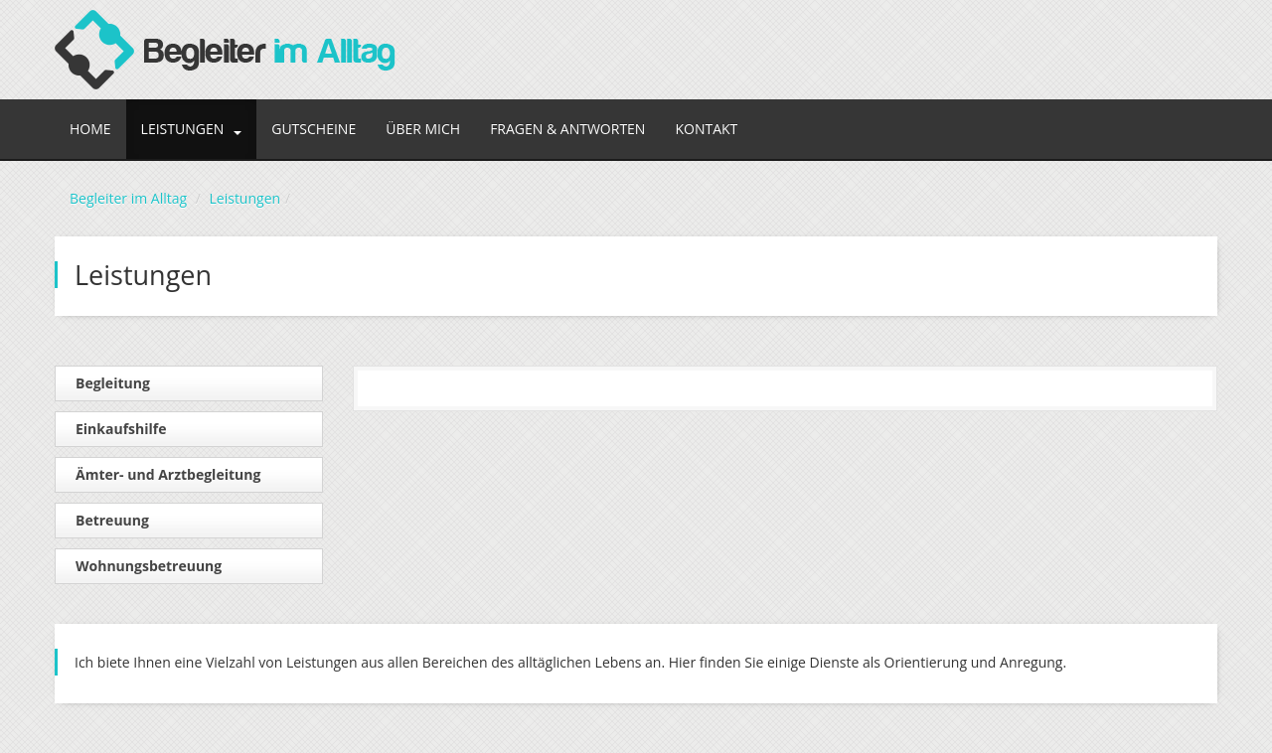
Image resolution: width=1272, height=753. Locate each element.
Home (90, 128)
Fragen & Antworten (567, 128)
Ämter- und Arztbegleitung (168, 474)
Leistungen (191, 128)
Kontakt (706, 128)
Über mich (423, 128)
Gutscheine (313, 128)
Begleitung (113, 383)
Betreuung (112, 520)
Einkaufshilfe (121, 428)
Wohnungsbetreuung (149, 565)
